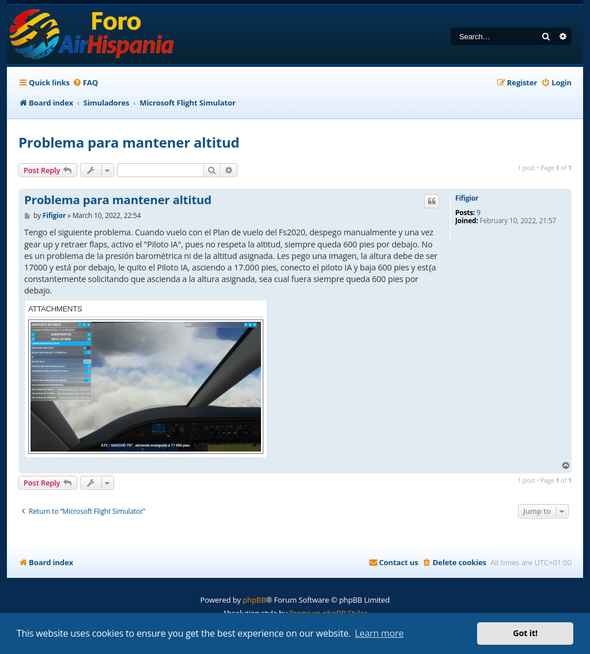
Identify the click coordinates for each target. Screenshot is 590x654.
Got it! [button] (525, 632)
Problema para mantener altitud (129, 142)
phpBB (254, 600)
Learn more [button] (379, 633)
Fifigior (466, 198)
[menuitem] (85, 82)
